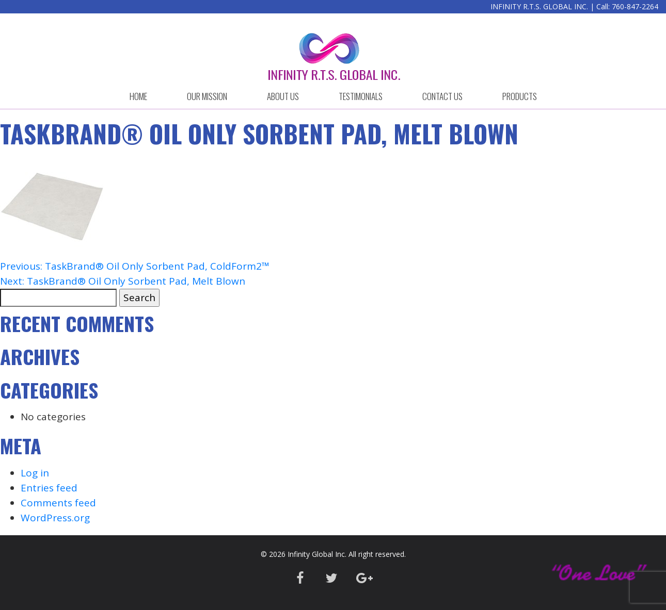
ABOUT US (283, 96)
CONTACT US (442, 96)
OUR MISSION (207, 96)
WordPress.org (55, 517)
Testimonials (361, 96)
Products (519, 96)
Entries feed (49, 487)
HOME (138, 96)
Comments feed (58, 502)
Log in (35, 473)
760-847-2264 (635, 6)
